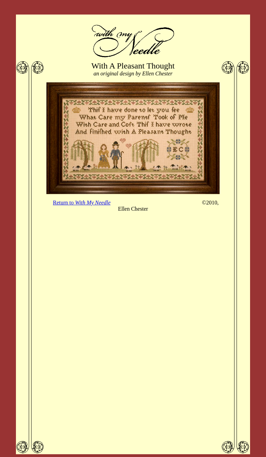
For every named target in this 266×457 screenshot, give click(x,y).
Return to (81, 202)
